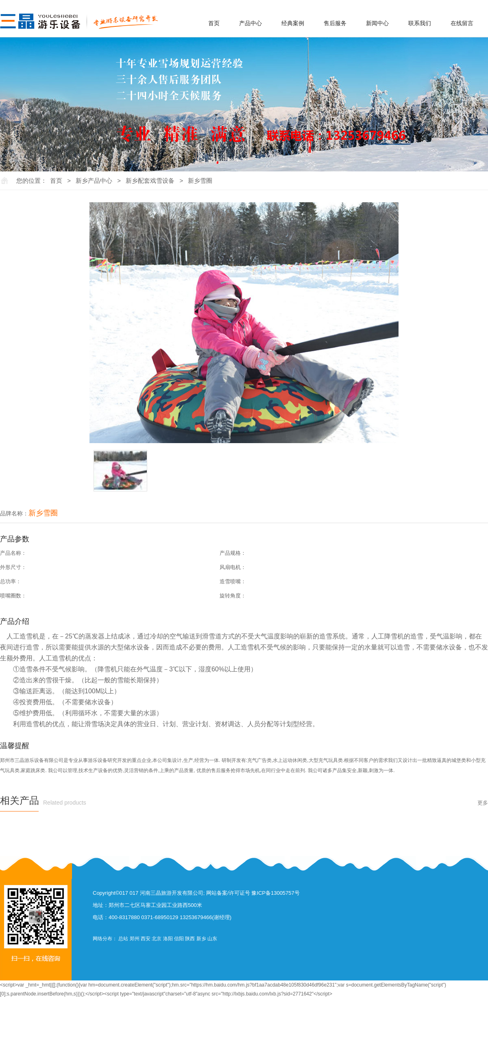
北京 (156, 938)
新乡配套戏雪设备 (150, 180)
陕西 (190, 938)
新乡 (201, 938)
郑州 (134, 938)
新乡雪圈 (200, 180)
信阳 (179, 938)
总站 (123, 938)
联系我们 (419, 23)
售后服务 (335, 23)
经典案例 (292, 23)
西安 (145, 938)
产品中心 (250, 23)
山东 (212, 938)
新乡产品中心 (94, 180)
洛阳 (168, 938)
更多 (482, 803)
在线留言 (462, 23)
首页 (214, 23)
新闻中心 (377, 23)
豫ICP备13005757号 (275, 893)
